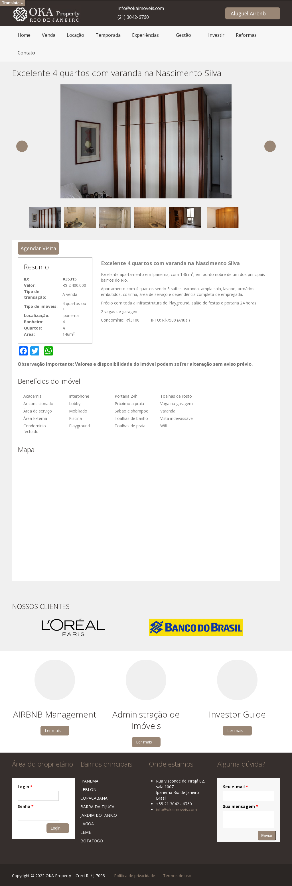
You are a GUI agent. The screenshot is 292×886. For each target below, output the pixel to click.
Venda (48, 35)
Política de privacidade (134, 875)
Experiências (145, 35)
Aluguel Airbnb (248, 13)
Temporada (108, 35)
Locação (75, 35)
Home (24, 35)
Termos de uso (177, 875)
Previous (22, 146)
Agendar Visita (38, 248)
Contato (26, 53)
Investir (216, 35)
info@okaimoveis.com (140, 8)
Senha (26, 806)
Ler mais (53, 730)
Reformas (246, 35)
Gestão (183, 35)
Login (25, 786)
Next (270, 146)
